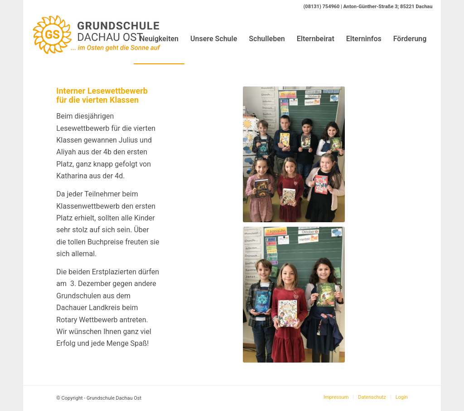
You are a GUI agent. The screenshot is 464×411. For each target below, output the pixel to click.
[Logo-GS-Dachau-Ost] (97, 39)
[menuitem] (159, 39)
